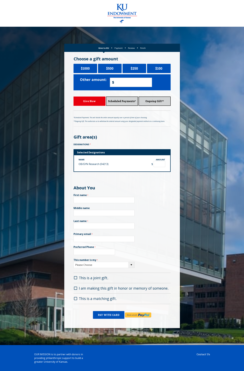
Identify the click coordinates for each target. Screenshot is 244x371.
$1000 (85, 68)
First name (81, 195)
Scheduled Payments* (122, 101)
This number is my (86, 260)
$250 (134, 68)
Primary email (83, 234)
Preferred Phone (84, 247)
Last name (81, 221)
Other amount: (94, 79)
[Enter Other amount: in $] (131, 82)
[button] (122, 278)
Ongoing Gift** (154, 101)
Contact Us (203, 354)
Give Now (89, 101)
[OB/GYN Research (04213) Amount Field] (159, 164)
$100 (158, 68)
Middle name (82, 208)
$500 (109, 68)
